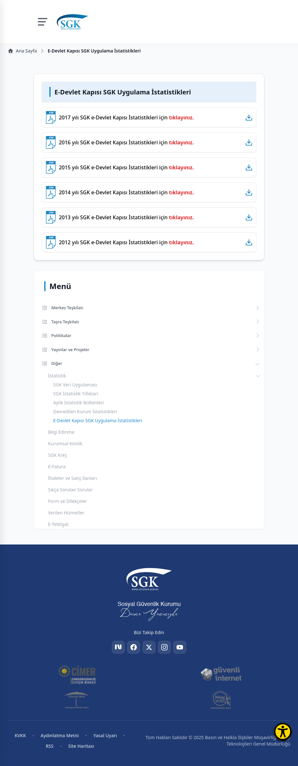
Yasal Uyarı (105, 735)
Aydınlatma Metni (60, 735)
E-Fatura (56, 467)
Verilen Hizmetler (66, 513)
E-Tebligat (58, 524)
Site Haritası (81, 746)
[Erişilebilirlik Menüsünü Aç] (283, 731)
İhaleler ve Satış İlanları (72, 478)
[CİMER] (77, 674)
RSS (50, 746)
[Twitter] (149, 647)
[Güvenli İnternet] (221, 674)
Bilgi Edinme (61, 432)
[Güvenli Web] (77, 699)
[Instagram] (164, 647)
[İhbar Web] (221, 699)
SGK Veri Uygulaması (75, 385)
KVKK (20, 735)
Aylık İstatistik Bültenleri (78, 402)
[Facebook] (133, 647)
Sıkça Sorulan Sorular (70, 490)
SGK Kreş (57, 455)
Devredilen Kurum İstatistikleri (85, 411)
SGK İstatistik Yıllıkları (75, 394)
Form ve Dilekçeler (67, 501)
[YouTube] (179, 647)
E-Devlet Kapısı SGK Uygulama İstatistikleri (97, 420)
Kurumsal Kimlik (65, 443)
